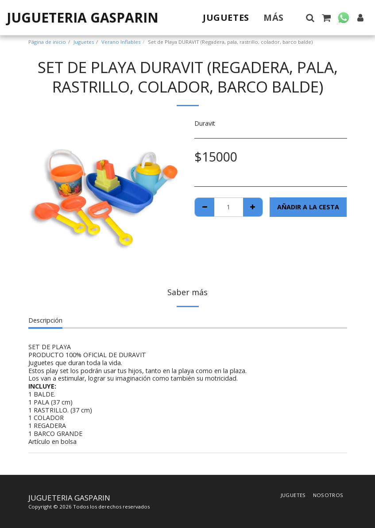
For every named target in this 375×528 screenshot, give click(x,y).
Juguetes (83, 42)
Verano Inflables (120, 42)
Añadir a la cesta (308, 207)
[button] (309, 17)
